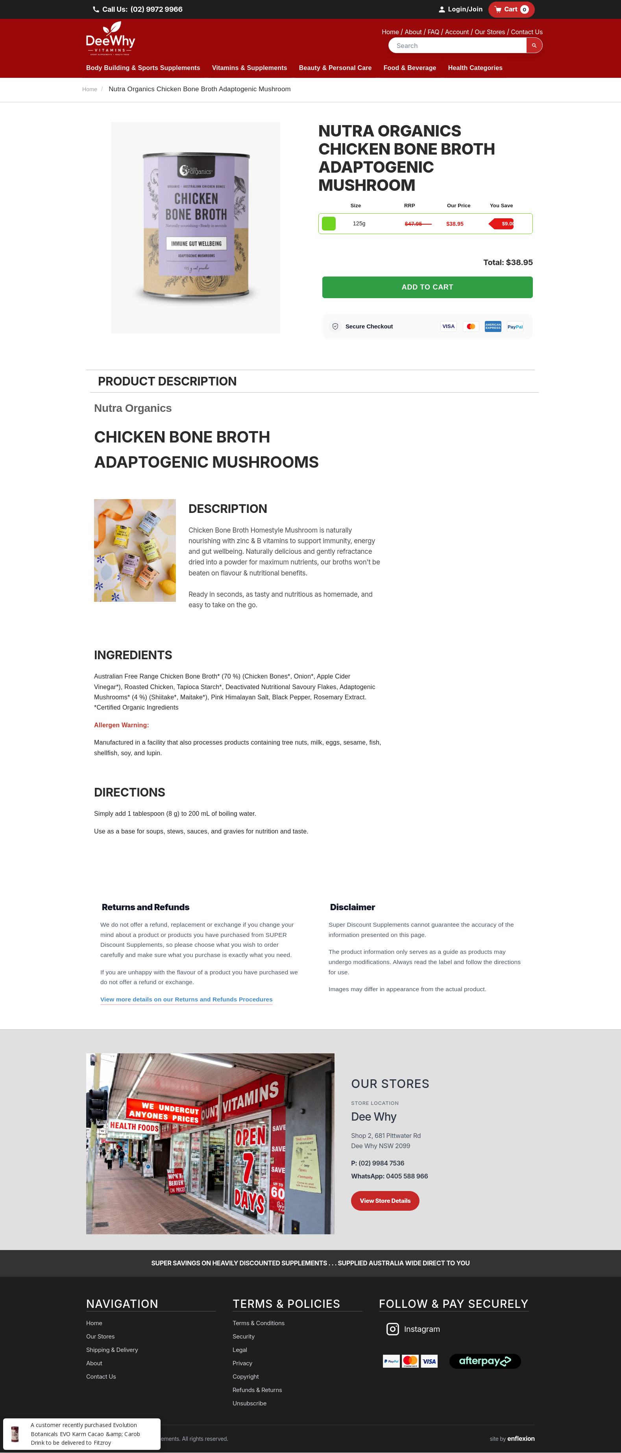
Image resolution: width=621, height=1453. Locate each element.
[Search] (534, 45)
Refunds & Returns (257, 1390)
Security (244, 1337)
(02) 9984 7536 (377, 1163)
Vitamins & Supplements (249, 68)
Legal (240, 1350)
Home (390, 32)
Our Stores (490, 32)
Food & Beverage (410, 68)
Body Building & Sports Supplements (143, 68)
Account (457, 32)
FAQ (433, 32)
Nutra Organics (133, 408)
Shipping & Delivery (112, 1350)
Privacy (242, 1363)
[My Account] (460, 9)
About (413, 32)
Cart (511, 9)
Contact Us (527, 32)
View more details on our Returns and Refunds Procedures (187, 999)
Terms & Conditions (259, 1323)
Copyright (246, 1377)
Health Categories (475, 68)
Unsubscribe (249, 1403)
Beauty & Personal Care (335, 68)
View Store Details (385, 1201)
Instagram (412, 1329)
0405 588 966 (389, 1176)
